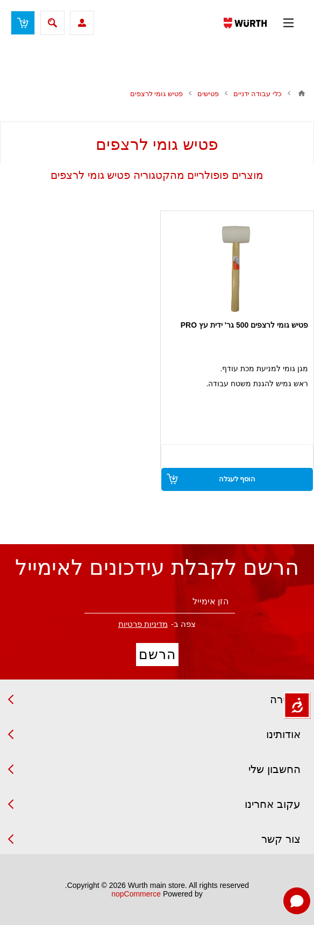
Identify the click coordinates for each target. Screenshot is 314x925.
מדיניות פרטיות (143, 623)
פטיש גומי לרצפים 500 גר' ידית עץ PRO (244, 325)
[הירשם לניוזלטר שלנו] (159, 601)
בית (301, 93)
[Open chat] (296, 900)
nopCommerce (136, 894)
